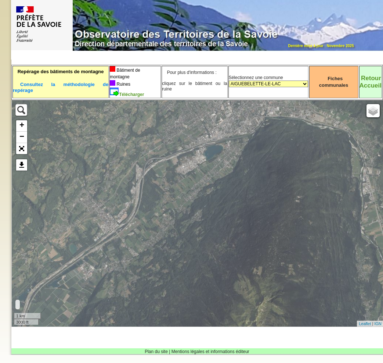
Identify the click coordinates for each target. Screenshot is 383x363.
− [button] (21, 137)
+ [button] (21, 125)
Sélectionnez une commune (268, 84)
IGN (378, 323)
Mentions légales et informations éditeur (210, 351)
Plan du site (156, 351)
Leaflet (365, 323)
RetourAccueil (370, 82)
